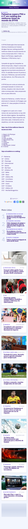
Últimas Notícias (14, 7)
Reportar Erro (14, 198)
